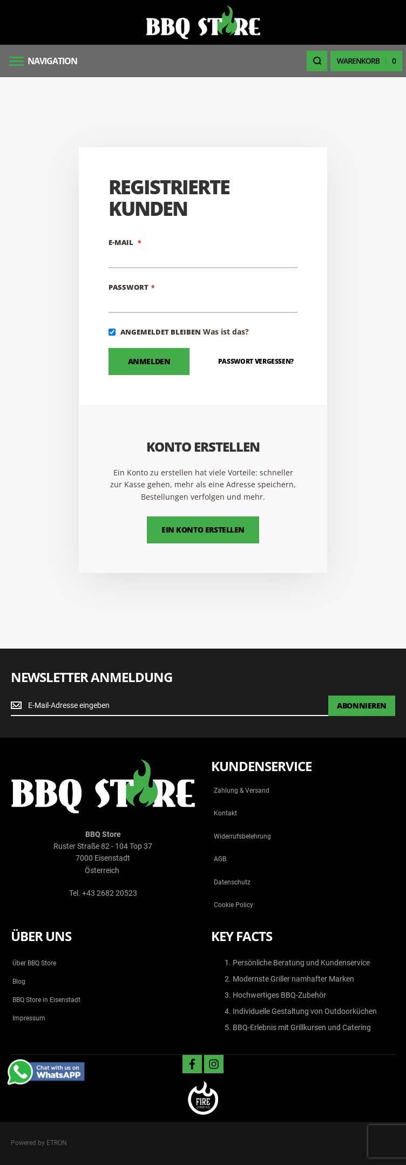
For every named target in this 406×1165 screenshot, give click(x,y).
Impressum (28, 1018)
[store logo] (203, 22)
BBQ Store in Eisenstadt (46, 1000)
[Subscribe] (361, 706)
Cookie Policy (233, 905)
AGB (220, 859)
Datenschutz (232, 882)
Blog (18, 981)
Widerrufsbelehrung (242, 836)
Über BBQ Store (34, 963)
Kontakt (225, 813)
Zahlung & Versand (241, 790)
